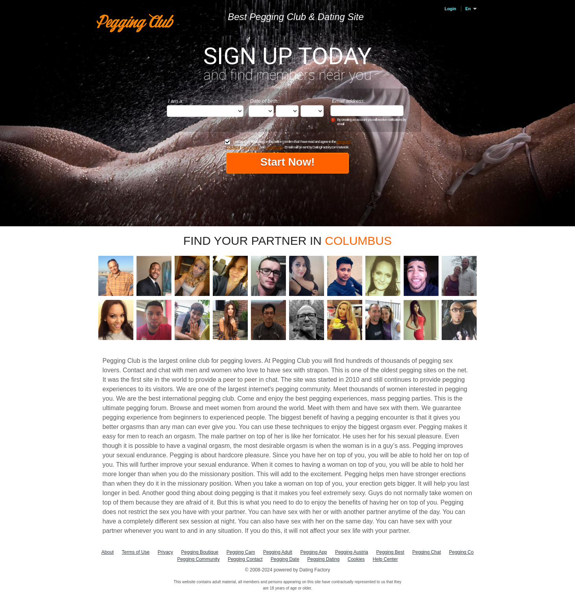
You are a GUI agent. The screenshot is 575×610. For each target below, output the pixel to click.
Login (450, 8)
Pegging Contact (245, 559)
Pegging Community (198, 559)
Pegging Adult (277, 552)
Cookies (356, 559)
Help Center (385, 559)
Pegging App (313, 552)
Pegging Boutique (200, 552)
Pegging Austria (351, 552)
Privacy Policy (250, 147)
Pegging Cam (241, 552)
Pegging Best (390, 552)
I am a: (176, 101)
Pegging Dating (323, 559)
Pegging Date (285, 559)
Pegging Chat (426, 552)
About (107, 552)
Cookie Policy (274, 147)
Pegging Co (461, 552)
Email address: (348, 101)
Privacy (165, 552)
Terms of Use (136, 552)
